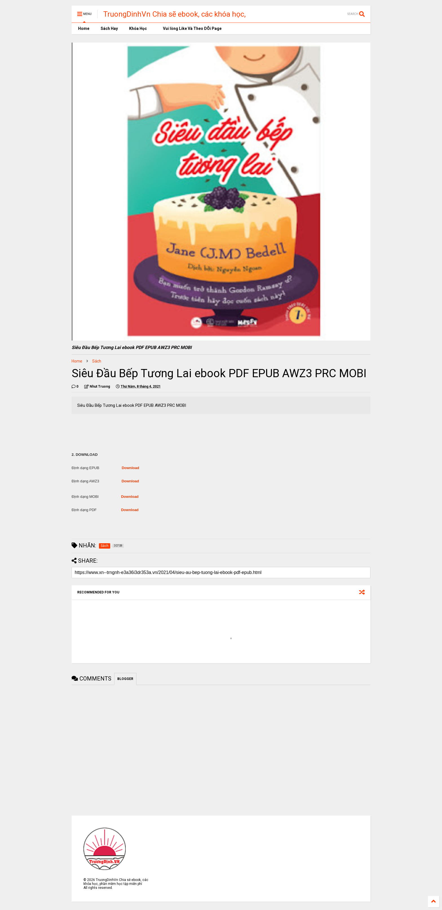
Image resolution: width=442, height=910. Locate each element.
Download (130, 468)
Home (83, 28)
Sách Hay (109, 28)
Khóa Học (138, 28)
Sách (96, 361)
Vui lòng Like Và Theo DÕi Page (190, 28)
